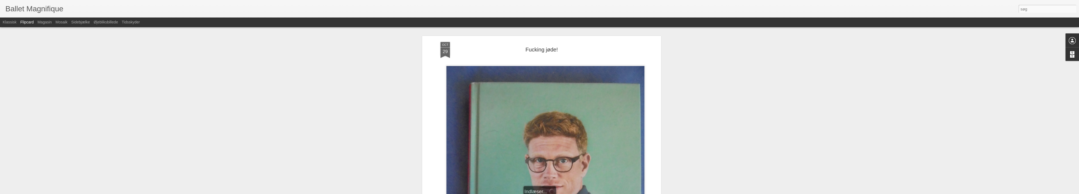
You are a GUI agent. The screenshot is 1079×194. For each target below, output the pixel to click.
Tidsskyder (131, 22)
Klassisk (9, 22)
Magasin (44, 22)
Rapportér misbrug (573, 191)
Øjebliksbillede (106, 22)
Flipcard (27, 22)
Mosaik (61, 22)
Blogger (555, 191)
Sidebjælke (80, 22)
